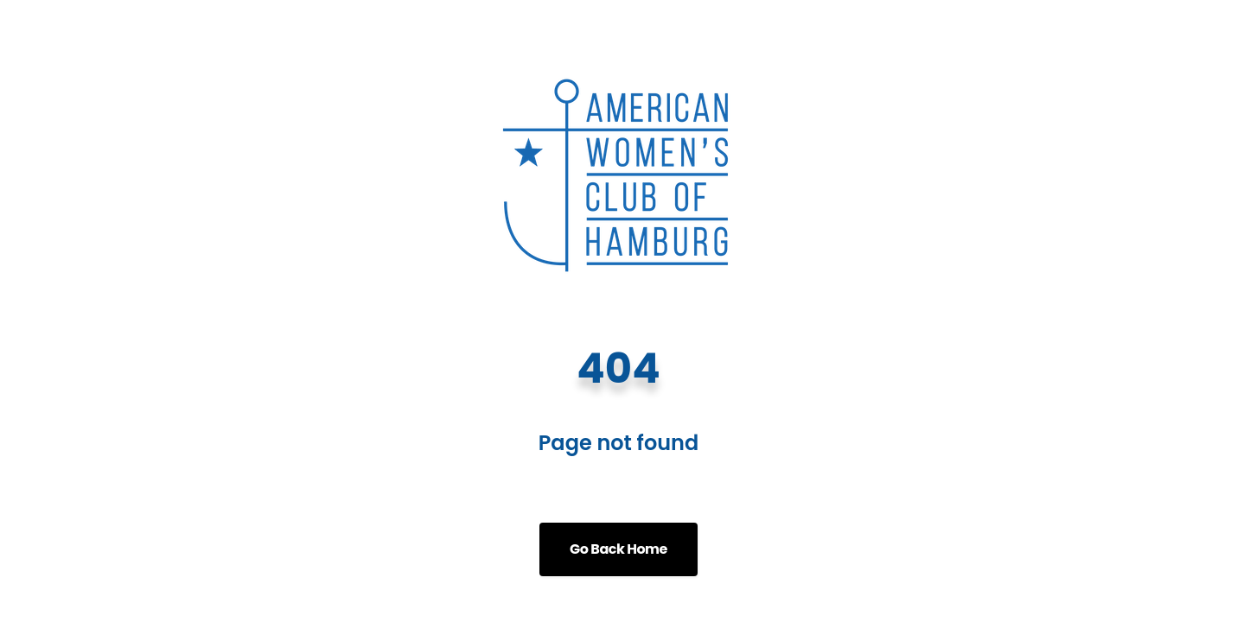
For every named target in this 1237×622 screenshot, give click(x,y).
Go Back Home (618, 549)
